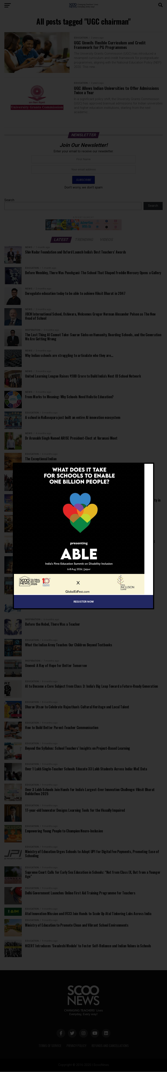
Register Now (83, 601)
